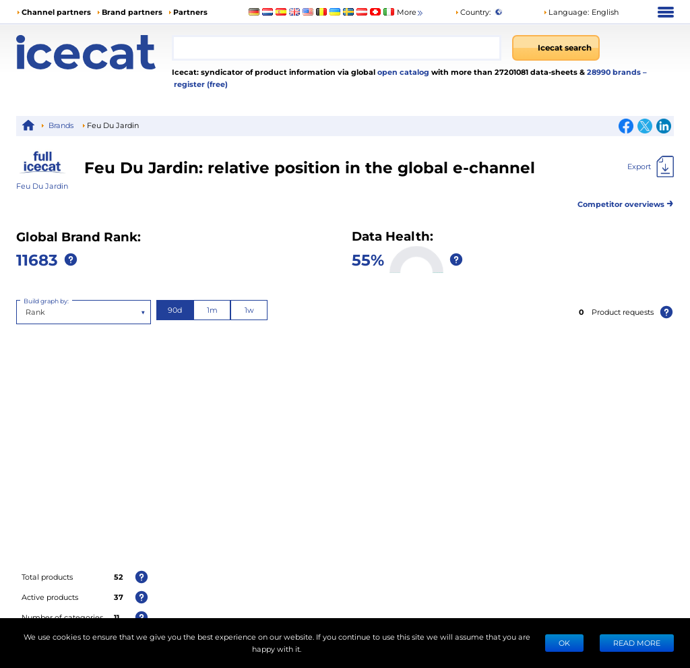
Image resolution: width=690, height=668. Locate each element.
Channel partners (56, 12)
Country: (473, 12)
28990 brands (615, 71)
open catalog (402, 71)
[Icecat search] (556, 48)
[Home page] (94, 52)
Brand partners (132, 12)
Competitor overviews (625, 201)
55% (368, 259)
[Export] (650, 166)
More (411, 12)
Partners (190, 12)
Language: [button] (566, 12)
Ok (564, 642)
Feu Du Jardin (42, 185)
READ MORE (636, 642)
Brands (61, 125)
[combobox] (336, 48)
